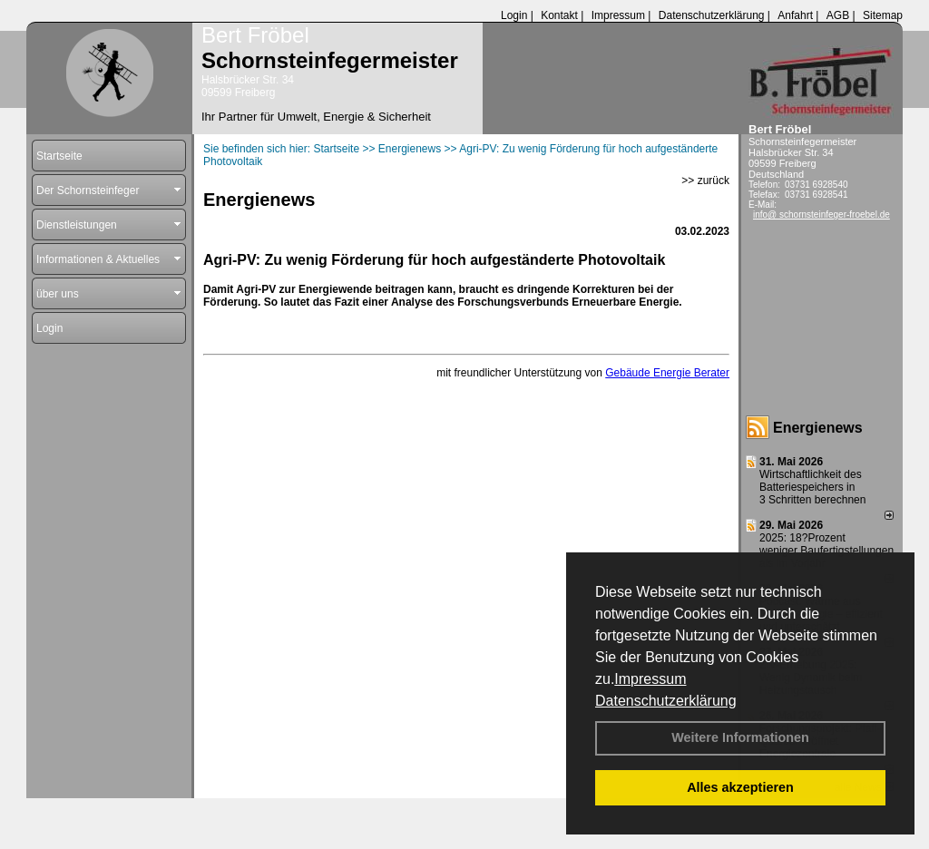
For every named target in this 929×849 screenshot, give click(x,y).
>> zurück (705, 180)
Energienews (818, 427)
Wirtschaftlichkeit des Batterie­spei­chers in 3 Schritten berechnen (812, 487)
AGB (837, 15)
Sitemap (883, 15)
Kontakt (559, 15)
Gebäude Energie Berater (667, 372)
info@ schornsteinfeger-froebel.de (821, 215)
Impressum (650, 679)
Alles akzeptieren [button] (740, 787)
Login (514, 15)
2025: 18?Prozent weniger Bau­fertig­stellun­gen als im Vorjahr (826, 551)
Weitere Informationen (740, 737)
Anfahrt (795, 15)
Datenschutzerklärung (666, 700)
